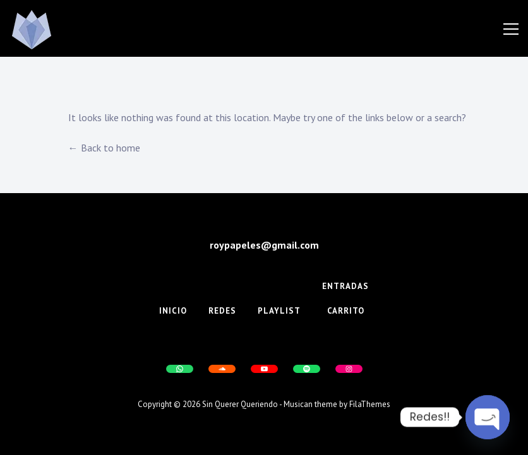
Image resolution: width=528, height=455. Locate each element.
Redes (222, 310)
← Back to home (104, 147)
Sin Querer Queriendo (240, 404)
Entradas (345, 286)
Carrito (345, 310)
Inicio (173, 310)
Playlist (279, 310)
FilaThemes (369, 404)
